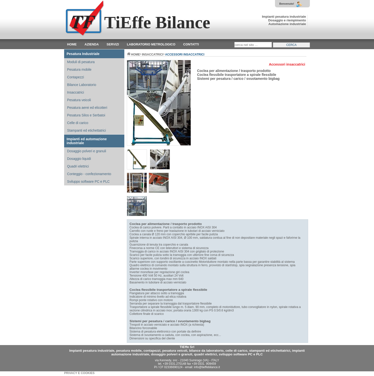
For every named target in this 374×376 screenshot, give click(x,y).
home (133, 54)
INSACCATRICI (152, 54)
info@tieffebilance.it (207, 367)
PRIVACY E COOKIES (79, 373)
